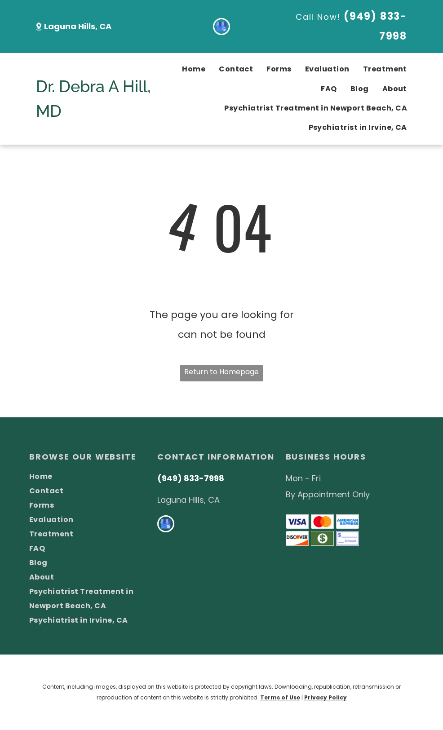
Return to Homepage (221, 372)
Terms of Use (280, 697)
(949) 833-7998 (190, 478)
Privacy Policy (325, 697)
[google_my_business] (221, 27)
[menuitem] (186, 69)
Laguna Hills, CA (77, 26)
